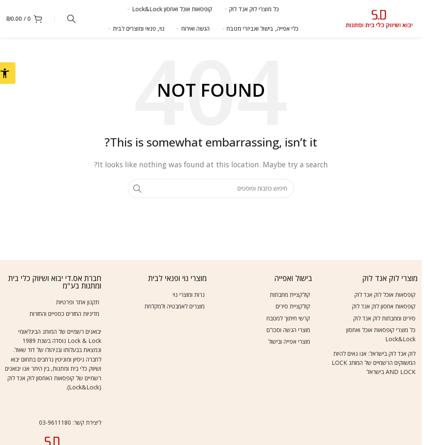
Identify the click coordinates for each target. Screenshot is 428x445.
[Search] (71, 18)
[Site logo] (379, 17)
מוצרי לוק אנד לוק (390, 278)
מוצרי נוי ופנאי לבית (177, 278)
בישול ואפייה (293, 278)
